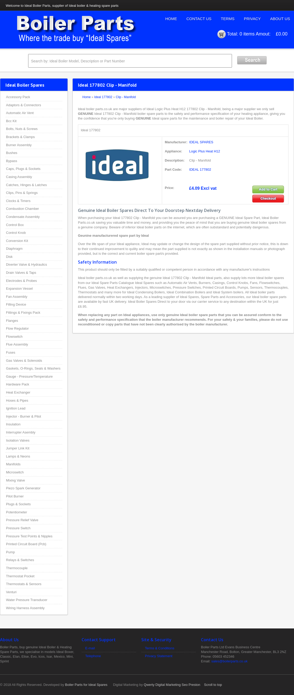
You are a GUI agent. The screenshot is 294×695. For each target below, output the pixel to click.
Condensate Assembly (23, 217)
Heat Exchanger (18, 392)
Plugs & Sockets (18, 504)
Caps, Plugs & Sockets (23, 169)
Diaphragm (14, 249)
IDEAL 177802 (200, 169)
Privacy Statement (159, 656)
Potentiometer (16, 512)
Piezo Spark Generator (23, 488)
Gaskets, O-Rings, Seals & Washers (33, 368)
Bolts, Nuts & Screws (22, 129)
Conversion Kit (17, 241)
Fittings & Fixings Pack (23, 312)
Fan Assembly (16, 297)
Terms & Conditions (159, 648)
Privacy (252, 18)
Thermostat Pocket (20, 576)
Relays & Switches (20, 560)
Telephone (93, 656)
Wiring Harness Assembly (25, 608)
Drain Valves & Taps (21, 273)
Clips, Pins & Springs (22, 193)
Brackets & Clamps (20, 137)
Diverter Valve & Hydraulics (26, 264)
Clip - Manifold (126, 97)
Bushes (11, 153)
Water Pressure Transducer (26, 600)
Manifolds (13, 464)
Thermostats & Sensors (23, 584)
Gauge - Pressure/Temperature (29, 376)
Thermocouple (17, 568)
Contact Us (198, 18)
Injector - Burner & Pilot (23, 416)
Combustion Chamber (22, 209)
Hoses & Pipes (17, 400)
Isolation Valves (17, 440)
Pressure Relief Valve (22, 520)
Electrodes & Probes (21, 281)
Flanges (12, 321)
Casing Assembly (19, 177)
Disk (9, 257)
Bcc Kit (11, 121)
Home (171, 18)
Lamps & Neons (18, 456)
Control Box (15, 225)
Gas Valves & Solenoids (24, 361)
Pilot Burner (15, 496)
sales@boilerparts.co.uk (229, 661)
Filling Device (16, 304)
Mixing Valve (15, 480)
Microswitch (15, 472)
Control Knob (16, 233)
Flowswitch (14, 336)
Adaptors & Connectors (23, 105)
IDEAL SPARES (201, 142)
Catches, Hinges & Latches (26, 185)
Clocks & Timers (18, 201)
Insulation (13, 424)
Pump (10, 552)
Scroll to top (213, 685)
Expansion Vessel (19, 288)
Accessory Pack (18, 97)
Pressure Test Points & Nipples (29, 536)
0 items (247, 34)
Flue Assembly (17, 344)
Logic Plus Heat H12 (204, 151)
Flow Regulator (17, 328)
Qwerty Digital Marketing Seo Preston (172, 685)
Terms (228, 18)
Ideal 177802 (103, 97)
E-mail (90, 648)
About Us (280, 18)
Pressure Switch (18, 528)
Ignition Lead (15, 408)
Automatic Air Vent (20, 113)
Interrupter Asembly (20, 432)
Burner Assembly (19, 145)
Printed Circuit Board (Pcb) (26, 544)
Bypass (11, 161)
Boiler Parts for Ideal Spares (86, 685)
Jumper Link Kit (17, 448)
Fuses (10, 352)
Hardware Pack (17, 384)
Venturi (11, 592)
